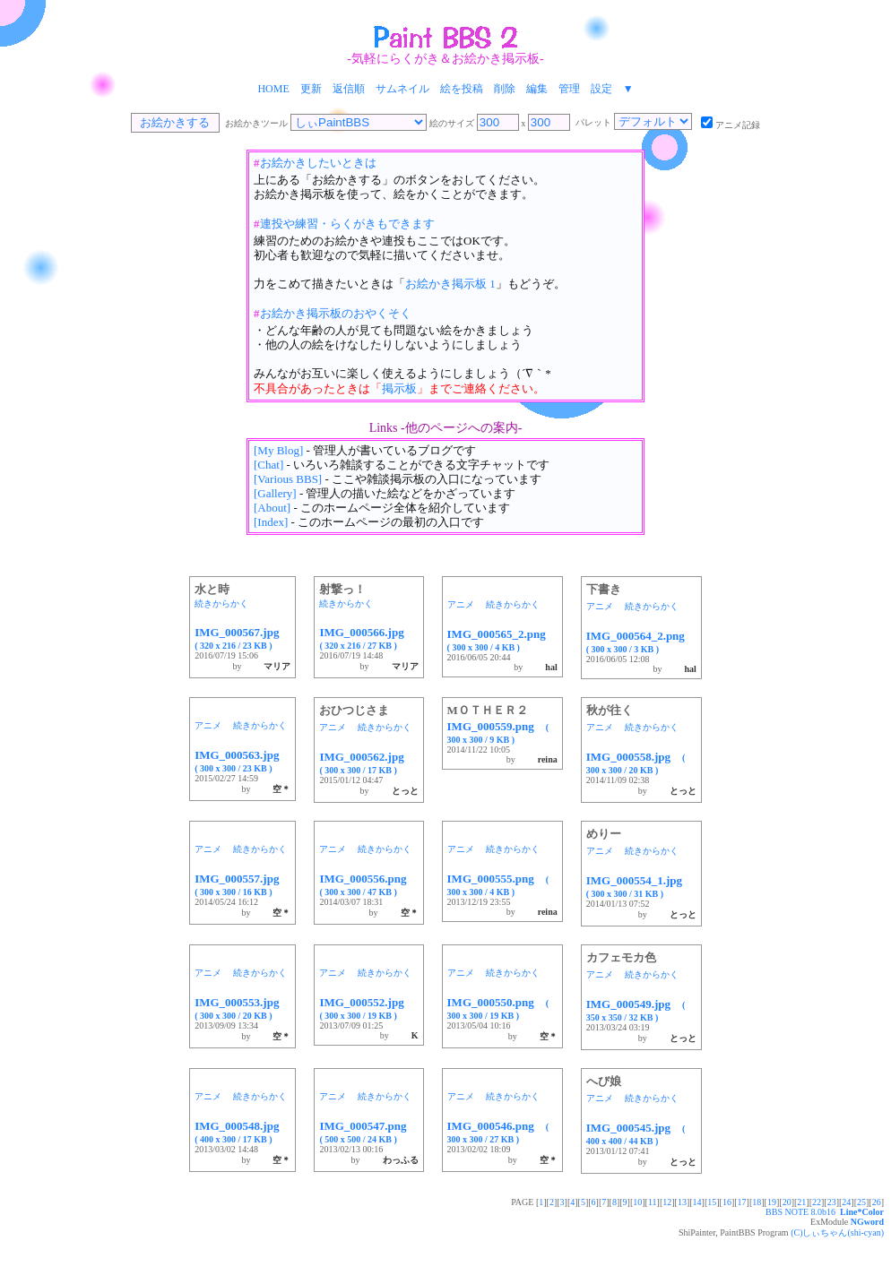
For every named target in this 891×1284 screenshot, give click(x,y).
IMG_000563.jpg (242, 760)
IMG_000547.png (368, 1131)
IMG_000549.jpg (636, 1009)
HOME (273, 88)
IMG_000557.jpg (242, 884)
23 (831, 1202)
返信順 (349, 88)
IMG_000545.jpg (636, 1133)
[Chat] (268, 464)
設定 (601, 88)
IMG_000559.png (498, 732)
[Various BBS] (288, 479)
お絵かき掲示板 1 (450, 283)
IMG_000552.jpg (367, 1008)
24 (846, 1202)
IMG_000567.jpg (242, 638)
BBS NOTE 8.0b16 (800, 1212)
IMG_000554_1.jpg (640, 886)
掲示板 (399, 388)
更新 (311, 88)
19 (771, 1202)
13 (682, 1202)
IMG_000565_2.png (502, 639)
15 (711, 1202)
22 (816, 1202)
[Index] (271, 522)
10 (637, 1202)
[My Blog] (278, 450)
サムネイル (402, 88)
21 (801, 1202)
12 (666, 1202)
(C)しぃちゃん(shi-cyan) (837, 1232)
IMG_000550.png (498, 1008)
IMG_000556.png (368, 884)
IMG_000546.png (498, 1131)
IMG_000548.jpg (242, 1131)
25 (861, 1202)
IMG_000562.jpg (367, 762)
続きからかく (221, 603)
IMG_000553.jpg (242, 1008)
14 (697, 1202)
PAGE (523, 1202)
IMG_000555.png (498, 884)
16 (726, 1202)
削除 (504, 88)
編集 (537, 88)
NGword (867, 1222)
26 (876, 1202)
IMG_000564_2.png (641, 641)
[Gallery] (275, 493)
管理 (569, 88)
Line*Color (862, 1212)
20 (787, 1202)
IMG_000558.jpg (636, 762)
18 (756, 1202)
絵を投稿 (461, 88)
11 (652, 1202)
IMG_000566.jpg (367, 638)
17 (742, 1202)
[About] (272, 507)
